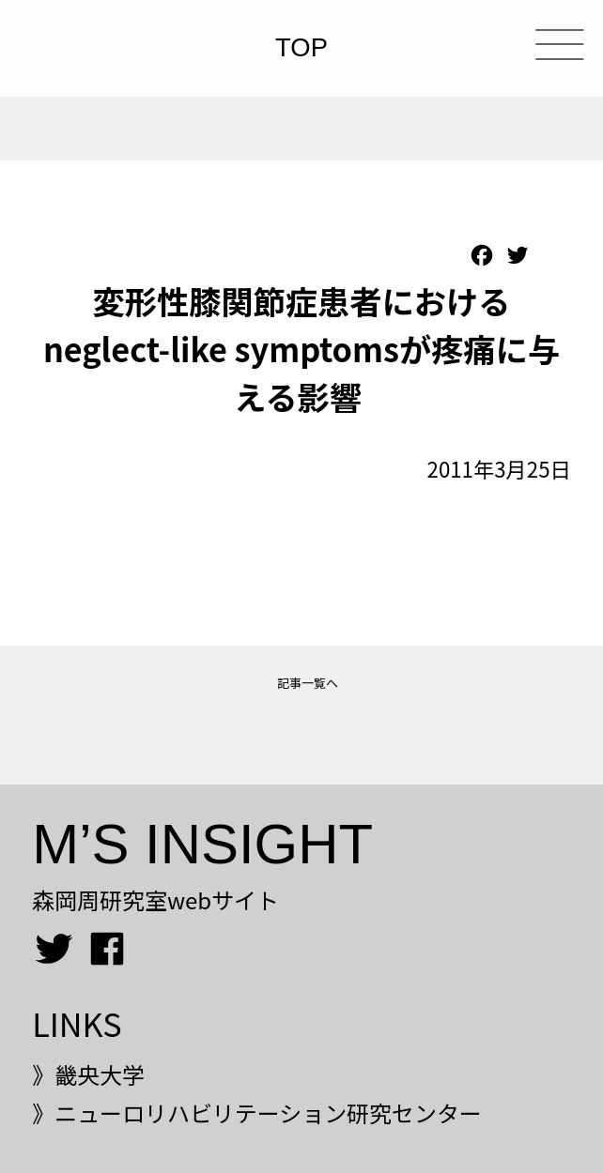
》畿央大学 (88, 1074)
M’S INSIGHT (202, 844)
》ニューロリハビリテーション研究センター (257, 1112)
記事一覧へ (307, 683)
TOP (301, 48)
